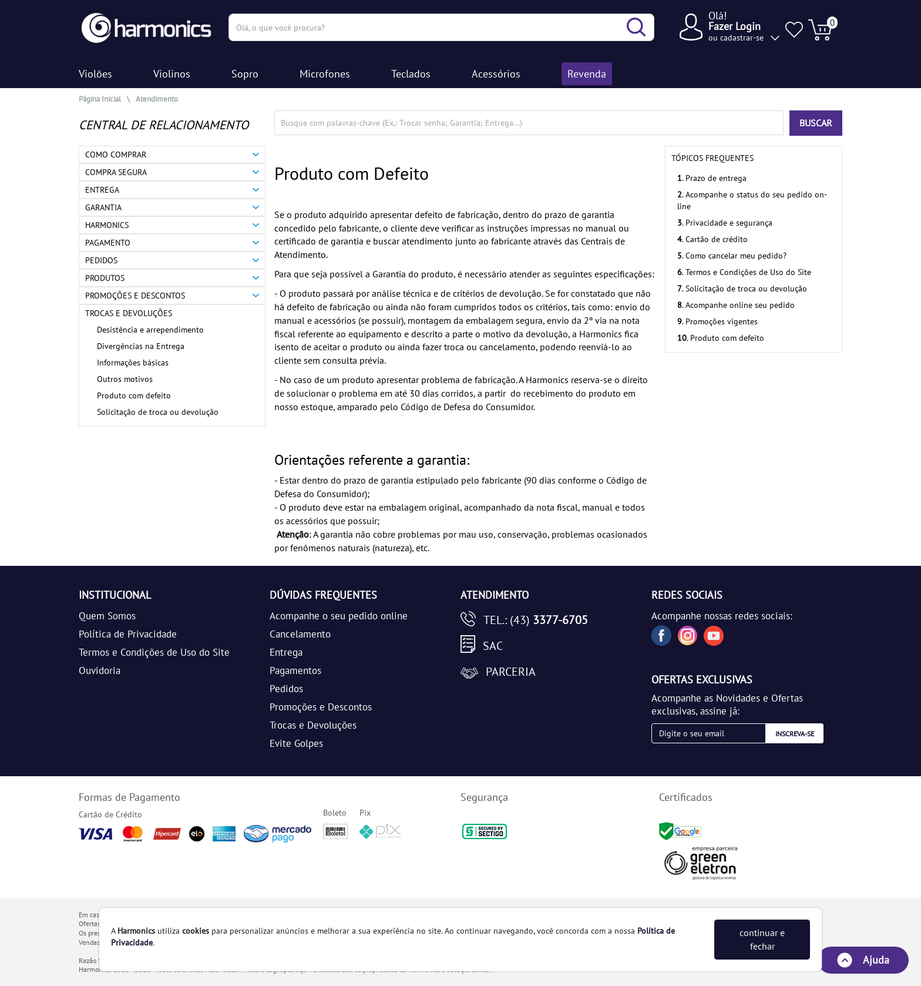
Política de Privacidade (128, 634)
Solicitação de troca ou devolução (158, 412)
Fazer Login (734, 26)
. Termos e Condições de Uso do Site (744, 272)
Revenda (586, 74)
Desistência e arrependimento (150, 329)
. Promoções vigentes (717, 321)
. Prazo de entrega (712, 178)
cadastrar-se (742, 37)
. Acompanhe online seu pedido (736, 305)
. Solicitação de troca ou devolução (742, 288)
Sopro (244, 74)
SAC (493, 645)
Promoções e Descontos (321, 706)
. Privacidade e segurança (724, 222)
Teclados (411, 74)
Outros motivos (125, 379)
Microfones (325, 74)
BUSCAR (815, 123)
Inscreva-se (794, 733)
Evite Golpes (296, 743)
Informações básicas (133, 362)
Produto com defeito (134, 395)
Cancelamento (300, 634)
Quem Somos (107, 615)
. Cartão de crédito (712, 239)
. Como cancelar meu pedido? (731, 255)
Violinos (171, 74)
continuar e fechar (762, 939)
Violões (95, 74)
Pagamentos (295, 670)
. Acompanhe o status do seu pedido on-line (752, 200)
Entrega (286, 652)
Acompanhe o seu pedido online (339, 615)
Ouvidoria (99, 670)
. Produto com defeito (720, 338)
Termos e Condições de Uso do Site (154, 652)
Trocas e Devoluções (313, 725)
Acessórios (496, 74)
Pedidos (286, 688)
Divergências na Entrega (140, 346)
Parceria (511, 671)
